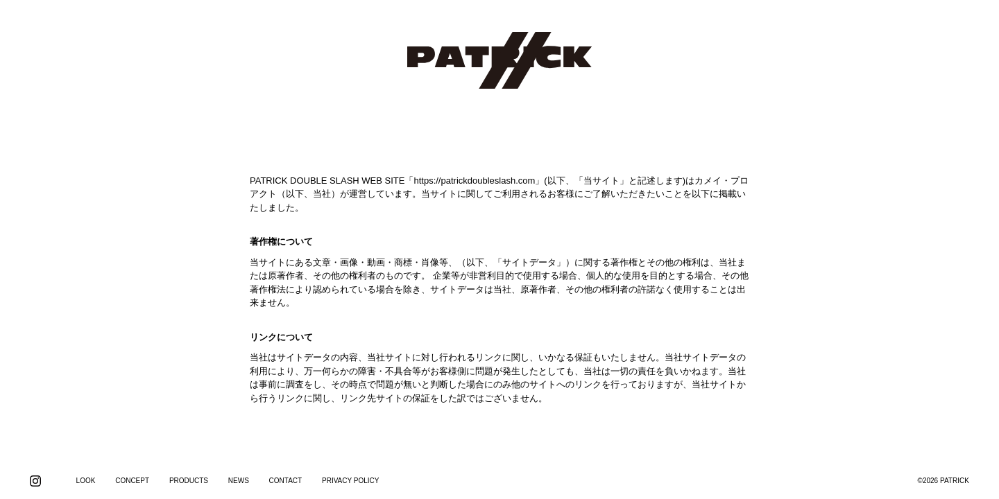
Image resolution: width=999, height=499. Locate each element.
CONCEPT (132, 480)
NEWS (238, 480)
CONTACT (285, 480)
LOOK (86, 480)
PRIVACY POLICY (350, 480)
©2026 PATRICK (943, 480)
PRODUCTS (188, 480)
